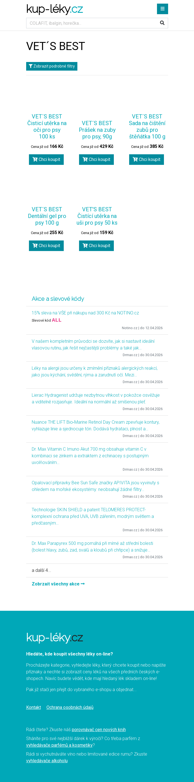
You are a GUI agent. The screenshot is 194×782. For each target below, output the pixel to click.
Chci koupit (46, 159)
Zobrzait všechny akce (58, 584)
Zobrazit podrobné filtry (52, 66)
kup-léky (54, 8)
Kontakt (33, 707)
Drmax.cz (130, 355)
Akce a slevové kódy (58, 299)
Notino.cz (129, 328)
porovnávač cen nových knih (99, 729)
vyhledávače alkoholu (47, 760)
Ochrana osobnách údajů (70, 707)
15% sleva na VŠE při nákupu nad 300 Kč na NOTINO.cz (85, 313)
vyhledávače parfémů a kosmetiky (59, 745)
